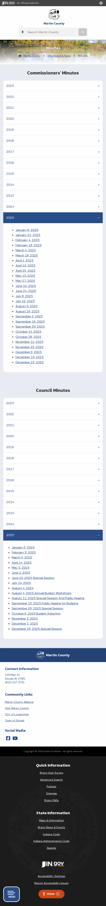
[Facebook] (8, 738)
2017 (10, 152)
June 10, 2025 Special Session (33, 578)
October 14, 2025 (28, 332)
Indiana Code (51, 834)
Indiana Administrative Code (51, 841)
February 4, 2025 (28, 240)
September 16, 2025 (30, 322)
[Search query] (51, 32)
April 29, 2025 (25, 271)
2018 (10, 141)
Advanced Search (51, 779)
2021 (10, 108)
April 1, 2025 (24, 260)
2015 (10, 174)
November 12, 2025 (29, 342)
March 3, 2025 (22, 557)
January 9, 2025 (23, 547)
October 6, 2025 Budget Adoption (36, 614)
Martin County (54, 23)
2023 (10, 86)
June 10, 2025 (26, 286)
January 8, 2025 (27, 230)
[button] (101, 3)
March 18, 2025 (27, 255)
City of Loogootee (17, 714)
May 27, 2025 (25, 281)
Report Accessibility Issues (51, 883)
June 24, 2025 (26, 291)
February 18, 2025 (28, 245)
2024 (10, 207)
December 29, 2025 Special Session (37, 629)
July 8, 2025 (24, 296)
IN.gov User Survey (51, 772)
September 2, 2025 (29, 316)
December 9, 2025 (29, 352)
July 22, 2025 (25, 301)
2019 (10, 130)
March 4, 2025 (26, 250)
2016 (10, 163)
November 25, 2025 (29, 347)
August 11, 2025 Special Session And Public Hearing (48, 598)
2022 (10, 97)
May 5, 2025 (20, 568)
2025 (10, 218)
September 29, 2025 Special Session (37, 608)
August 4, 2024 (23, 588)
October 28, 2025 (28, 337)
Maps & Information (51, 820)
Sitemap (51, 793)
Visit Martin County (17, 708)
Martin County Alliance (19, 702)
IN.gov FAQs (51, 800)
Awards (51, 848)
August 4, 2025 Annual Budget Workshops (41, 593)
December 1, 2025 (25, 624)
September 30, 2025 (30, 327)
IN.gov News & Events (51, 827)
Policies (51, 786)
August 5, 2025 (26, 306)
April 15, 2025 (25, 265)
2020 (10, 119)
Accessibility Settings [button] (51, 876)
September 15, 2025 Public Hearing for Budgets (45, 603)
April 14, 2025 (21, 563)
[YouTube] (15, 738)
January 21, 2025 (28, 235)
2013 (10, 196)
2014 (10, 185)
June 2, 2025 (21, 573)
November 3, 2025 (25, 619)
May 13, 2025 (25, 276)
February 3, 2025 (24, 552)
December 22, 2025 (30, 362)
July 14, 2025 (21, 583)
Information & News (59, 55)
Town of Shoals (14, 720)
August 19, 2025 (27, 311)
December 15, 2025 (30, 357)
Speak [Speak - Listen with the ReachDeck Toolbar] (51, 894)
